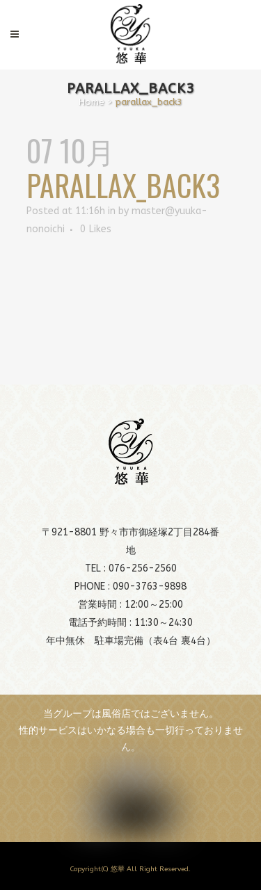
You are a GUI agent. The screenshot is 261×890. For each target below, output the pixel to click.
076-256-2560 (143, 568)
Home (91, 102)
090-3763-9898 (150, 586)
